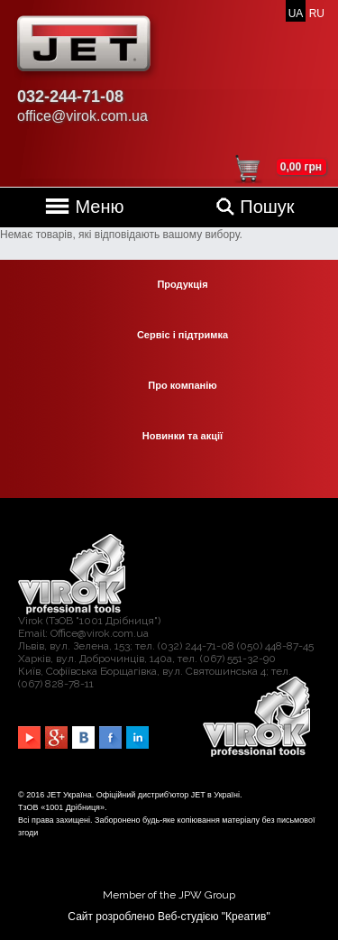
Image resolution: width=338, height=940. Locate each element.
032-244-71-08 (70, 97)
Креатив (245, 916)
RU (316, 13)
